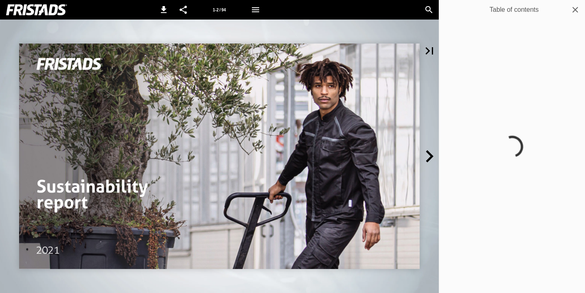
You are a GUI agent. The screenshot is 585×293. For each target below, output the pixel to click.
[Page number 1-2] (219, 10)
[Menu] (255, 10)
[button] (163, 10)
